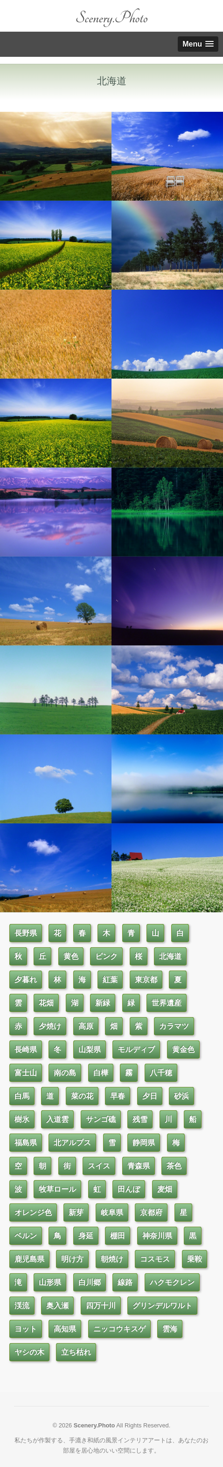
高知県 (65, 1329)
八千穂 (161, 1073)
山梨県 (89, 1049)
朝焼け (112, 1259)
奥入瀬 (57, 1306)
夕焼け (50, 1026)
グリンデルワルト (162, 1306)
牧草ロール (57, 1189)
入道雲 (57, 1119)
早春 (117, 1096)
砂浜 (181, 1096)
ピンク (106, 956)
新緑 (102, 1003)
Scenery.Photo (112, 18)
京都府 (151, 1212)
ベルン (25, 1236)
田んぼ (129, 1189)
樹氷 (21, 1119)
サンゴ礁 (101, 1119)
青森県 (138, 1166)
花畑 (46, 1003)
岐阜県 (112, 1212)
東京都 (146, 980)
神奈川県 (157, 1236)
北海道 (170, 956)
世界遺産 (166, 1003)
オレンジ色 (33, 1212)
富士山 (25, 1073)
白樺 (100, 1073)
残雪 (139, 1119)
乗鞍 (194, 1259)
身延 (85, 1236)
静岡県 (143, 1143)
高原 (85, 1026)
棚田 (117, 1236)
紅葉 (110, 980)
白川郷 (89, 1282)
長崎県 (25, 1049)
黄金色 (183, 1049)
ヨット (25, 1329)
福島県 (25, 1143)
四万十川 (101, 1306)
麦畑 (164, 1189)
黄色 (70, 956)
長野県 (25, 933)
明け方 (72, 1259)
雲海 (169, 1329)
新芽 (76, 1212)
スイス (99, 1166)
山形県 (50, 1282)
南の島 (65, 1073)
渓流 (21, 1306)
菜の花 (82, 1096)
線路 (125, 1282)
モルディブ (136, 1049)
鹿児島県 (29, 1259)
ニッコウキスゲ (119, 1329)
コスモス (155, 1259)
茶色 (174, 1166)
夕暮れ (25, 980)
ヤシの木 (29, 1352)
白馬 (21, 1096)
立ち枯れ (76, 1352)
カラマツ (174, 1026)
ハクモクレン (172, 1282)
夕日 (149, 1096)
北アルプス (72, 1143)
